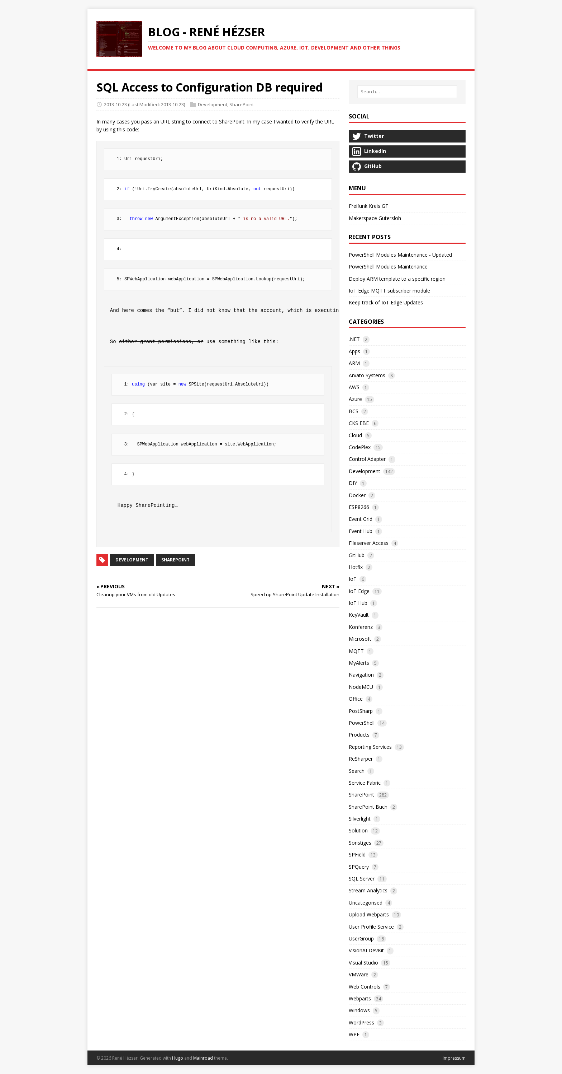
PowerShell (362, 722)
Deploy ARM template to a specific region (397, 278)
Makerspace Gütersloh (375, 218)
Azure (355, 399)
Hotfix (356, 567)
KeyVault (359, 614)
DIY (353, 483)
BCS (353, 411)
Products (359, 734)
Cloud (355, 435)
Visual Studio (363, 962)
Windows (359, 1010)
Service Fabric (365, 782)
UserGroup (361, 938)
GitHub (357, 555)
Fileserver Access (369, 543)
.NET (354, 339)
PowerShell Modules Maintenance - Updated (400, 254)
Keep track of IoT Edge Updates (386, 302)
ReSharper (361, 758)
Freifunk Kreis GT (369, 205)
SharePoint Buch (368, 806)
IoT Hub (358, 602)
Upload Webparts (369, 914)
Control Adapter (367, 459)
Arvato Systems (367, 375)
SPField (357, 854)
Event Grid (360, 518)
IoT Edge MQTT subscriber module (389, 290)
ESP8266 (359, 507)
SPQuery (359, 866)
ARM (354, 363)
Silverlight (360, 818)
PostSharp (361, 711)
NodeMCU (361, 686)
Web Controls (364, 986)
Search (357, 770)
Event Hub (360, 531)
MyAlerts (359, 662)
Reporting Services (370, 746)
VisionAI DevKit (366, 950)
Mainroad (203, 1058)
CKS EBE (359, 423)
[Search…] (407, 91)
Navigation (361, 674)
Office (356, 698)
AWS (354, 387)
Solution (358, 830)
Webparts (360, 998)
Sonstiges (360, 842)
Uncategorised (365, 902)
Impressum (454, 1058)
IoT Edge (359, 591)
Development (212, 104)
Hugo (177, 1058)
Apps (354, 351)
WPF (354, 1034)
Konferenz (361, 627)
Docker (357, 495)
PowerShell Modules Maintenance (388, 266)
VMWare (358, 974)
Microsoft (360, 638)
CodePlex (360, 447)
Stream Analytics (368, 890)
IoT (353, 578)
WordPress (361, 1022)
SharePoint (241, 104)
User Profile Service (371, 926)
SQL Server (362, 878)
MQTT (356, 651)
